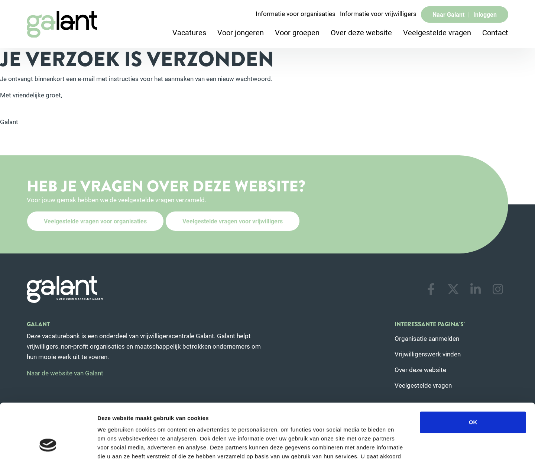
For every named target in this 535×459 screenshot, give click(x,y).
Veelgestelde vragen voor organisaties (95, 221)
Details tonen (401, 444)
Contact (495, 32)
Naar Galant (448, 14)
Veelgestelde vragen (437, 32)
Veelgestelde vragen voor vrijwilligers (232, 221)
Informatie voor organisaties (295, 13)
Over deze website (361, 32)
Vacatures (189, 32)
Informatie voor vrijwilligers (378, 13)
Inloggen (485, 14)
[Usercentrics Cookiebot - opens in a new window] (48, 444)
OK (473, 371)
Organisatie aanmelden (427, 338)
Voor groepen (297, 32)
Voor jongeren (240, 32)
